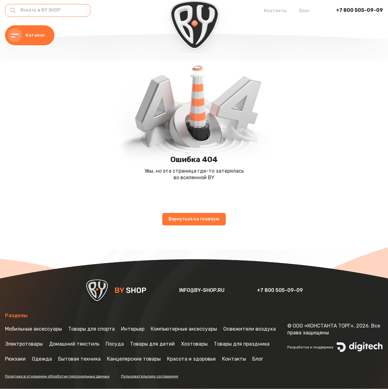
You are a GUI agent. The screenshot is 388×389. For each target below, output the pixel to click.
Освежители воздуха (249, 329)
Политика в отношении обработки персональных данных (57, 376)
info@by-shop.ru (202, 290)
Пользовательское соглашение (149, 376)
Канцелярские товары (134, 359)
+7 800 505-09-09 (359, 10)
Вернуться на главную (194, 219)
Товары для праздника (242, 344)
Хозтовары (194, 344)
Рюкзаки (15, 359)
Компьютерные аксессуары (184, 329)
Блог (304, 10)
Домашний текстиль (74, 344)
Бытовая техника (79, 359)
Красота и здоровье (191, 359)
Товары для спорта (91, 329)
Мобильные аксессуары (33, 329)
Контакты (275, 10)
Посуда (115, 344)
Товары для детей (152, 344)
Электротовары (24, 344)
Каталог (26, 35)
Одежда (42, 359)
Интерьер (132, 329)
